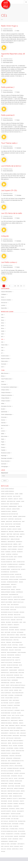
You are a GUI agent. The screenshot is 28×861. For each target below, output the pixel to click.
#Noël (9, 743)
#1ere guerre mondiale (7, 488)
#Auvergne (12, 526)
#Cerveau (8, 551)
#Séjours (3, 806)
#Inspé (7, 685)
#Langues (10, 705)
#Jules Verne (9, 697)
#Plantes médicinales (7, 773)
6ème (2, 328)
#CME (14, 561)
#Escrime (11, 629)
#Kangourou (4, 700)
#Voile (11, 846)
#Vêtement (13, 843)
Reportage (3, 455)
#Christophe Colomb (7, 556)
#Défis (14, 587)
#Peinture (4, 760)
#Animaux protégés (6, 516)
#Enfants (10, 624)
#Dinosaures (4, 594)
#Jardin (16, 690)
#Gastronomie (22, 652)
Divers (2, 297)
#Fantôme (23, 634)
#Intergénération (6, 687)
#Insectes (19, 682)
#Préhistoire (5, 780)
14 (18, 285)
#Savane (15, 803)
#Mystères (23, 735)
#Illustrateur (11, 677)
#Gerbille (18, 655)
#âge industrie (11, 501)
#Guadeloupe (17, 662)
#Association (8, 524)
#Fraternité (22, 647)
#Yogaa (3, 851)
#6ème (16, 493)
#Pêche (3, 758)
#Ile (21, 675)
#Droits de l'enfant (19, 599)
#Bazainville (4, 536)
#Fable (17, 634)
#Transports (10, 833)
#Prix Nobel (17, 783)
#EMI (24, 622)
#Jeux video (4, 695)
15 (21, 285)
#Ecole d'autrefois (20, 607)
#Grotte (17, 660)
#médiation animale (6, 723)
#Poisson (22, 773)
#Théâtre (15, 826)
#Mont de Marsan (14, 730)
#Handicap (16, 667)
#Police (20, 775)
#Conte (23, 569)
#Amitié (20, 506)
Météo (2, 433)
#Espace (17, 629)
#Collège (3, 564)
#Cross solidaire (13, 579)
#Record (3, 788)
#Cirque (3, 559)
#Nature (10, 740)
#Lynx (22, 715)
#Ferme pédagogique (7, 639)
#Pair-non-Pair (20, 750)
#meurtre (4, 728)
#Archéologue (17, 521)
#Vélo (21, 838)
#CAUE (2, 551)
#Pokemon (14, 775)
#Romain (3, 798)
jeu (2, 428)
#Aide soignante (14, 503)
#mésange (12, 725)
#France (15, 647)
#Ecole (12, 607)
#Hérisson (21, 670)
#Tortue (21, 828)
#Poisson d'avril (5, 775)
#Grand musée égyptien (7, 660)
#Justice (16, 697)
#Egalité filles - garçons (8, 619)
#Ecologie (13, 609)
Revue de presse (5, 461)
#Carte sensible (12, 549)
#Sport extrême (5, 818)
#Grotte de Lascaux (6, 662)
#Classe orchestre (6, 561)
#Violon (6, 846)
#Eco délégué (15, 604)
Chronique (18, 195)
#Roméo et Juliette (12, 798)
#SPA (10, 816)
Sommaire (18, 148)
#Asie (2, 524)
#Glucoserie (15, 657)
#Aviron (9, 529)
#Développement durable (8, 592)
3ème (2, 320)
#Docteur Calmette (6, 597)
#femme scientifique (15, 637)
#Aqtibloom (18, 519)
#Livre (19, 712)
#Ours (13, 750)
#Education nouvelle (7, 617)
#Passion (11, 755)
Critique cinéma (5, 389)
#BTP (20, 544)
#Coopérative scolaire (7, 574)
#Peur (18, 763)
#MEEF (2, 725)
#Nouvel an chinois (17, 743)
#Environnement (14, 627)
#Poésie (16, 773)
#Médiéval (15, 723)
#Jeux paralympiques (17, 692)
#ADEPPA (10, 498)
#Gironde (3, 657)
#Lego (22, 710)
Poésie (17, 92)
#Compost (4, 566)
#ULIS (2, 836)
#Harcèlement (13, 670)
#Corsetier (18, 574)
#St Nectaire (15, 818)
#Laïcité (11, 702)
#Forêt (21, 644)
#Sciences (21, 803)
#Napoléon (17, 738)
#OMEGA (16, 748)
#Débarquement (5, 584)
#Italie (6, 690)
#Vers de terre (5, 843)
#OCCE (10, 745)
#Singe (18, 808)
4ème (2, 322)
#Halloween (9, 667)
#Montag (22, 730)
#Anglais (8, 508)
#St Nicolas (4, 821)
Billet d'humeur (5, 373)
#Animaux (14, 511)
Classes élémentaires (8, 30)
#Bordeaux (19, 541)
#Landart (17, 702)
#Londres (4, 715)
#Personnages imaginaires (8, 763)
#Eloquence (15, 622)
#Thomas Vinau (14, 828)
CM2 (2, 350)
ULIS (2, 366)
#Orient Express (5, 750)
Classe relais (4, 344)
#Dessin (18, 589)
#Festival (16, 639)
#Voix (21, 846)
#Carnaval (4, 549)
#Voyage (9, 848)
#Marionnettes (5, 720)
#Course (12, 576)
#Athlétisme (4, 526)
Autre (2, 333)
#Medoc (21, 723)
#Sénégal (10, 806)
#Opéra (21, 748)
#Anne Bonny (22, 516)
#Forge (3, 647)
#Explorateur (11, 634)
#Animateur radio (6, 511)
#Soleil (14, 811)
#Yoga (21, 848)
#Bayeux (22, 534)
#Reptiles (4, 793)
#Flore (9, 644)
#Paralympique (16, 753)
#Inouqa (12, 682)
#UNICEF (16, 836)
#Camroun (4, 546)
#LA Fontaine (4, 702)
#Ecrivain (10, 614)
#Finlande (4, 644)
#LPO (13, 715)
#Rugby (10, 801)
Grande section (5, 355)
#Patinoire (18, 755)
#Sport (21, 816)
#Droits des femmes (6, 602)
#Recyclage (10, 788)
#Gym (20, 665)
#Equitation (4, 629)
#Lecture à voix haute (7, 710)
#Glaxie (9, 657)
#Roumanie (4, 801)
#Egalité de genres (19, 617)
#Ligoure (13, 712)
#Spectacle (15, 816)
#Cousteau (19, 576)
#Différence (19, 592)
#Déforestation (5, 589)
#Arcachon (9, 521)
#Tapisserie (15, 823)
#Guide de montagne (12, 665)
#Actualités (16, 496)
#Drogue (10, 599)
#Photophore (18, 765)
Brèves (3, 376)
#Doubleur (4, 599)
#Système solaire (6, 823)
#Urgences (4, 838)
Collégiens (3, 294)
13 (15, 285)
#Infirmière (15, 680)
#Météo (17, 725)
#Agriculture (5, 503)
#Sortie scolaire (15, 813)
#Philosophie (5, 765)
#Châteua (15, 554)
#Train (3, 833)
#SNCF (22, 808)
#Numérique (4, 745)
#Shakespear (4, 808)
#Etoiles (13, 632)
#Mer (6, 725)
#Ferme (24, 637)
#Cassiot (20, 549)
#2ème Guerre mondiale (7, 493)
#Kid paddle (16, 700)
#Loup (9, 715)
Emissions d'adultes (6, 299)
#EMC (20, 622)
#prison (11, 783)
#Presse (11, 780)
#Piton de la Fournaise (7, 770)
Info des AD (4, 302)
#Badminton (4, 531)
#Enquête (16, 624)
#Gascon (3, 652)
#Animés (15, 516)
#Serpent (16, 806)
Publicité (3, 450)
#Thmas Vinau (5, 828)
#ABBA (21, 493)
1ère (2, 314)
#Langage (3, 705)
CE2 (2, 342)
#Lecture (15, 707)
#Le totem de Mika (6, 707)
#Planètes (18, 770)
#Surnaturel (22, 821)
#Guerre (3, 665)
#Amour (3, 508)
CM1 (2, 347)
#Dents (13, 589)
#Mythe (3, 738)
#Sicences (12, 808)
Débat (2, 403)
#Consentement (5, 569)
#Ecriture (4, 614)
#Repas (23, 791)
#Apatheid (11, 519)
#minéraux (19, 728)
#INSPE (3, 685)
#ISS (2, 690)
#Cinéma (20, 556)
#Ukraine (23, 833)
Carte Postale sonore (8, 62)
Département (4, 472)
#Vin (2, 846)
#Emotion (4, 624)
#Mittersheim (5, 730)
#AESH (20, 498)
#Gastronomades (12, 652)
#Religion (4, 791)
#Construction (15, 569)
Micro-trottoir (4, 436)
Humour (3, 420)
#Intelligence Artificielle (17, 685)
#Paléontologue (6, 753)
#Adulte (16, 498)
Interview (3, 422)
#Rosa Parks (22, 798)
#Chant (3, 554)
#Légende (17, 710)
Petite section (4, 361)
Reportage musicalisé (6, 458)
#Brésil (15, 544)
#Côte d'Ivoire (5, 576)
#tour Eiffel (21, 831)
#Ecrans (22, 612)
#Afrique (3, 501)
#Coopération (5, 571)
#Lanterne (17, 705)
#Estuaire (7, 632)
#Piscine (22, 768)
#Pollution (4, 778)
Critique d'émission (6, 392)
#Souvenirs (4, 816)
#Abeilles (3, 496)
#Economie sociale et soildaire (10, 612)
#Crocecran (4, 579)
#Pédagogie (9, 758)
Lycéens (3, 305)
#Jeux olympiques (6, 692)
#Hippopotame (14, 672)
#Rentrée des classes (13, 791)
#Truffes (17, 833)
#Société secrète (6, 811)
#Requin (10, 793)
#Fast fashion (5, 637)
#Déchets (13, 584)
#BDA (20, 536)
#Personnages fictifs (17, 760)
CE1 (2, 339)
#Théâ (10, 826)
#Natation (4, 740)
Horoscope (4, 417)
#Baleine (11, 531)
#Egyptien (19, 619)
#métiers (23, 725)
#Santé (22, 801)
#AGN (22, 501)
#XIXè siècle (15, 848)
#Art (23, 521)
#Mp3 (18, 733)
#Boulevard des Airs (6, 544)
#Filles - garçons (6, 642)
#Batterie (9, 534)
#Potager (21, 778)
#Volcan (3, 848)
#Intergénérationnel (18, 687)
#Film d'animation (17, 642)
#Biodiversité (11, 541)
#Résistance (4, 796)
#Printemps (4, 783)
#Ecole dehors (5, 609)
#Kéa (10, 700)
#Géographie (10, 655)
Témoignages (4, 466)
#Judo (2, 697)
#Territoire (4, 826)
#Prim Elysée (18, 780)
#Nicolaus (4, 743)
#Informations (5, 682)
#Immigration (20, 677)
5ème (2, 325)
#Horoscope (9, 675)
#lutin (17, 715)
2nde (2, 317)
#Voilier (16, 846)
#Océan (15, 745)
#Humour (16, 675)
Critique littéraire (5, 398)
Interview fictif (4, 425)
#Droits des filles (18, 602)
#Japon (11, 690)
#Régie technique (19, 788)
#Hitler (3, 675)
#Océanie (20, 745)
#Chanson (20, 551)
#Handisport (4, 670)
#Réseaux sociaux (18, 793)
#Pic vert (3, 768)
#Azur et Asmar (16, 529)
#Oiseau (3, 748)
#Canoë (10, 546)
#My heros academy (6, 735)
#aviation (3, 529)
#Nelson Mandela (18, 740)
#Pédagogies (16, 758)
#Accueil (9, 496)
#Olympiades (9, 748)
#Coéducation (21, 561)
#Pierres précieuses (13, 768)
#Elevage (8, 622)
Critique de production (6, 395)
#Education (17, 614)
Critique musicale (5, 400)
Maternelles (4, 308)
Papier (2, 441)
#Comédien (22, 564)
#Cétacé (13, 551)
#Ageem (18, 501)
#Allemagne (4, 506)
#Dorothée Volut (18, 597)
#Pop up (11, 778)
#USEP (10, 838)
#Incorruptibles (6, 680)
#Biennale (4, 541)
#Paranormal (5, 755)
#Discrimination (13, 594)
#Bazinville (12, 536)
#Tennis (21, 823)
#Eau (8, 604)
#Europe (3, 634)
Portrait (3, 447)
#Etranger (20, 632)
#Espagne (23, 629)
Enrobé (3, 409)
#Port (16, 778)
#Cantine (21, 546)
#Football (15, 644)
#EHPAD (3, 622)
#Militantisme (12, 728)
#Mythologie (10, 738)
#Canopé (15, 546)
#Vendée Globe (13, 841)
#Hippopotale (5, 672)
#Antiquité (4, 519)
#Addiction (4, 498)
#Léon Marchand (5, 712)
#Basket (3, 534)
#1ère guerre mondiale (7, 491)
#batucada (16, 534)
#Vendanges (4, 841)
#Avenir (18, 526)
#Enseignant (4, 627)
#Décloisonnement (6, 587)
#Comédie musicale (12, 564)
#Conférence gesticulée (15, 566)
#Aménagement (13, 506)
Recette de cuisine (5, 452)
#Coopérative (14, 571)
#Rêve (10, 796)
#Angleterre (16, 508)
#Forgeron (9, 647)
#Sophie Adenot (5, 813)
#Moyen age (12, 733)
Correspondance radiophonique (9, 387)
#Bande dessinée (19, 531)
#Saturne (4, 803)
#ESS (2, 632)
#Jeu (20, 690)
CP (2, 353)
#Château (8, 554)
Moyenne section (5, 358)
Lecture (3, 431)
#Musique (23, 733)
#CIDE (15, 556)
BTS (2, 336)
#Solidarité (20, 811)
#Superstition (13, 821)
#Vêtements (21, 843)
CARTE (4, 480)
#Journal (11, 695)
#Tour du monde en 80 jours (9, 831)
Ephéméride (4, 411)
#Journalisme (18, 695)
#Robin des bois (17, 796)
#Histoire (21, 672)
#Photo (11, 765)
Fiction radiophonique (6, 414)
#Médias (21, 720)
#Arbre (3, 521)
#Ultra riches (9, 836)
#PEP (9, 760)
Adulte (2, 331)
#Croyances (22, 579)
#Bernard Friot (5, 539)
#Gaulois (3, 655)
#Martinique (14, 720)
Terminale (3, 364)
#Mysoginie (16, 735)
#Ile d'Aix (3, 677)
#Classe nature (10, 559)
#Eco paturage (5, 607)
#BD (17, 536)
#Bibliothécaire (15, 539)
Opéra (2, 439)
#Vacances (15, 838)
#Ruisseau (16, 801)
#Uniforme (22, 836)
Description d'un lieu (6, 406)
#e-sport (3, 604)
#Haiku (3, 667)
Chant (17, 30)
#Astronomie (17, 524)
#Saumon (10, 803)
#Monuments (5, 733)
